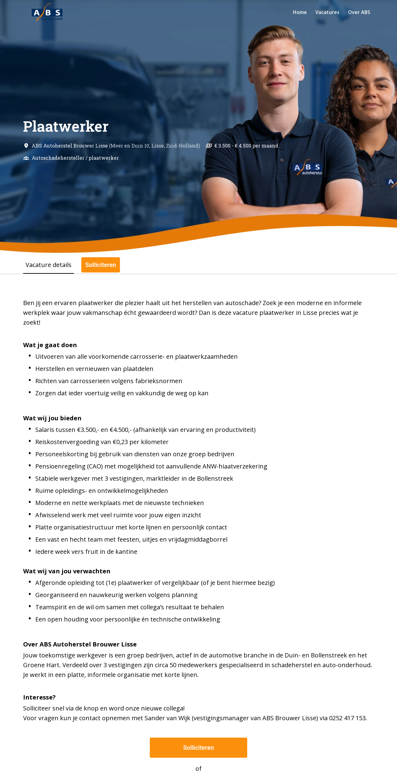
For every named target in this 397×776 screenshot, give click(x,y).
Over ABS (359, 12)
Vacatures (327, 12)
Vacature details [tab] (49, 265)
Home (300, 12)
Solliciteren (198, 747)
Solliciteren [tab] (100, 265)
